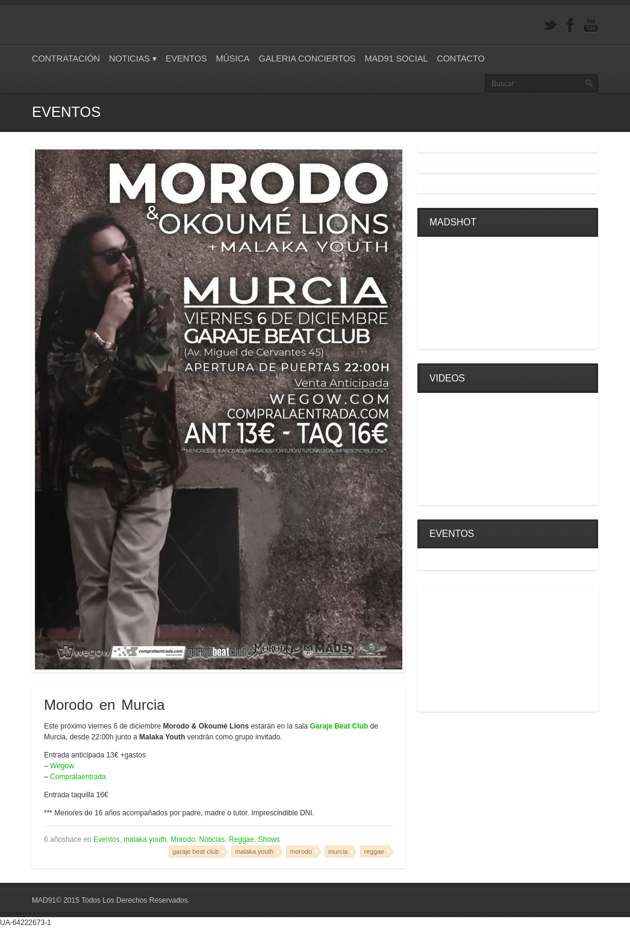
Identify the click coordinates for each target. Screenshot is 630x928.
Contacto (460, 58)
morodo (301, 851)
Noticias (212, 839)
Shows (269, 839)
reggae (374, 851)
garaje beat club (195, 851)
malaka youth (144, 839)
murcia (338, 851)
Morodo (182, 839)
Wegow (62, 766)
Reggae (241, 839)
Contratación (66, 58)
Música (232, 58)
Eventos (186, 58)
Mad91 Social (396, 58)
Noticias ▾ (133, 58)
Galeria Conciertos (306, 58)
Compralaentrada (78, 777)
